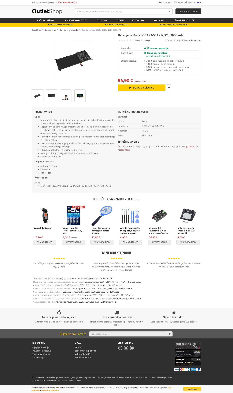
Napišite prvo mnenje (141, 40)
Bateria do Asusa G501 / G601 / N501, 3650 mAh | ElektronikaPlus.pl (86, 301)
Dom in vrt (158, 20)
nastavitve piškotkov (50, 390)
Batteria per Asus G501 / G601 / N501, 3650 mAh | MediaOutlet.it (91, 292)
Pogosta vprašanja (41, 354)
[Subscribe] (170, 333)
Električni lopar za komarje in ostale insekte (101, 230)
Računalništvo (45, 20)
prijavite (190, 146)
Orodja (120, 20)
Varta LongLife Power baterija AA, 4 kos (73, 230)
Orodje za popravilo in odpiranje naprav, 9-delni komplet (130, 230)
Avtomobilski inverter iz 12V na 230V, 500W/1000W (159, 230)
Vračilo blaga (38, 357)
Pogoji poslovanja (40, 347)
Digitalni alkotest (42, 228)
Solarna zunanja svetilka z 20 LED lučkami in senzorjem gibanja (187, 232)
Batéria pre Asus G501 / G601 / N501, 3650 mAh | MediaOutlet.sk (93, 285)
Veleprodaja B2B (83, 354)
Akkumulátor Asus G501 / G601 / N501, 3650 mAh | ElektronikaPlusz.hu (109, 298)
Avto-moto (138, 20)
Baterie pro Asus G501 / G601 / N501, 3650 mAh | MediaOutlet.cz (106, 295)
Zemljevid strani (83, 357)
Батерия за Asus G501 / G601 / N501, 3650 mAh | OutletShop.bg (113, 282)
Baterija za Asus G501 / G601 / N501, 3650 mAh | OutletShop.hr (84, 278)
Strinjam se (192, 389)
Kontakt (78, 347)
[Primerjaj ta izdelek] (167, 87)
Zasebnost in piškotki (85, 350)
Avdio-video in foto (75, 20)
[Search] (169, 11)
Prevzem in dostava (41, 350)
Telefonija (102, 20)
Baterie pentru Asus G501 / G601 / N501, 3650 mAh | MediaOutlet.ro (102, 288)
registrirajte (124, 149)
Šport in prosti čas (185, 20)
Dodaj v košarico (141, 87)
